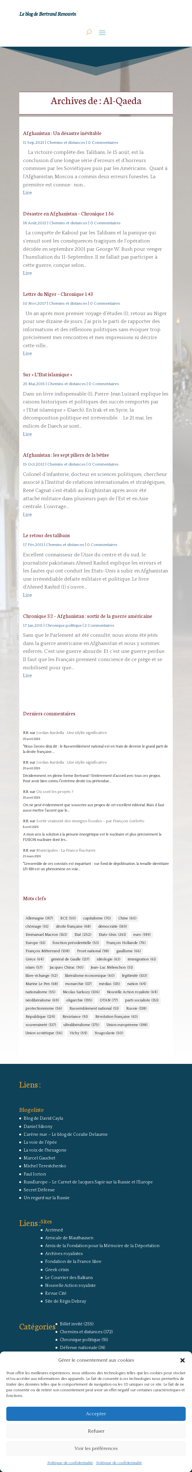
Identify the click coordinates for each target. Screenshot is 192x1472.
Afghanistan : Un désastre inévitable (62, 132)
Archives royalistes (64, 1253)
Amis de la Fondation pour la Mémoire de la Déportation (102, 1245)
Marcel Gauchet (39, 1158)
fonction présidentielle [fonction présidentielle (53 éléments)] (76, 943)
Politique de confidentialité (70, 1463)
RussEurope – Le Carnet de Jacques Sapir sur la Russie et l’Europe (88, 1182)
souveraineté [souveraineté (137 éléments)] (41, 1025)
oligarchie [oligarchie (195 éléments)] (79, 1000)
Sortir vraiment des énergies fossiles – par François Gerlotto (90, 821)
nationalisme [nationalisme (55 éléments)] (40, 992)
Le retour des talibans (46, 534)
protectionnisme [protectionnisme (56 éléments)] (44, 1009)
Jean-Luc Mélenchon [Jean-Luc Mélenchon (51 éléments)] (112, 968)
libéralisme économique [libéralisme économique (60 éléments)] (89, 976)
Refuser (96, 1431)
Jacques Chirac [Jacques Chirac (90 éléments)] (66, 968)
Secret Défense (39, 1190)
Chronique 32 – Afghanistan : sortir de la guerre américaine (87, 615)
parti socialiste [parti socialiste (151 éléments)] (141, 1000)
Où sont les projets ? (54, 791)
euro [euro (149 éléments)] (141, 935)
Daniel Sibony (38, 1126)
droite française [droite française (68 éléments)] (73, 927)
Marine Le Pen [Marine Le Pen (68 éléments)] (42, 984)
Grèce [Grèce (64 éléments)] (35, 959)
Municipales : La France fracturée (66, 850)
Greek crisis (57, 1269)
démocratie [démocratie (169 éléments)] (112, 927)
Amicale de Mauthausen (69, 1237)
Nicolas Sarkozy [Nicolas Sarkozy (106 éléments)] (81, 992)
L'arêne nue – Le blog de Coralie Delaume (66, 1134)
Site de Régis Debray (65, 1301)
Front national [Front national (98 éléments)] (93, 951)
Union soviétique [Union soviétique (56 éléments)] (44, 1033)
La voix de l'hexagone (45, 1150)
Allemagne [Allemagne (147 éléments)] (39, 918)
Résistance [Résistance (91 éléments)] (75, 1017)
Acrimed (54, 1230)
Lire (27, 193)
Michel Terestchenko (45, 1166)
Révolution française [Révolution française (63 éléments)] (116, 1017)
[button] (182, 1360)
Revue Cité (56, 1293)
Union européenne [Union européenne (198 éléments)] (127, 1025)
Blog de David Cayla (43, 1118)
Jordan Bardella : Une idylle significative (71, 732)
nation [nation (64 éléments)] (136, 984)
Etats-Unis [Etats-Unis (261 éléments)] (112, 935)
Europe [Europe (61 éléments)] (35, 943)
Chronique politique (63, 625)
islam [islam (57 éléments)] (34, 968)
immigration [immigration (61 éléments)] (142, 959)
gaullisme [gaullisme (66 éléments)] (128, 951)
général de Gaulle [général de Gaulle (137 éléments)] (70, 959)
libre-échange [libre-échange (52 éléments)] (41, 976)
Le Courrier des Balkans (69, 1277)
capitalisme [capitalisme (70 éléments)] (97, 918)
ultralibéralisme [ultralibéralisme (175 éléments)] (81, 1025)
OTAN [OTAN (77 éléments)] (109, 1000)
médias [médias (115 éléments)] (109, 984)
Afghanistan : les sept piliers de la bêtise (66, 454)
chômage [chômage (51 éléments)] (37, 927)
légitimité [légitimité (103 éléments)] (134, 976)
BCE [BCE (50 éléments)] (68, 918)
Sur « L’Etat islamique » (47, 374)
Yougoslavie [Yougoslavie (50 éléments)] (109, 1033)
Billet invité (71, 1324)
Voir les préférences (96, 1448)
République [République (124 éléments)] (40, 1017)
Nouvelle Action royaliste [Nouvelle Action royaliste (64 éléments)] (132, 992)
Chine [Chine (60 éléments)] (127, 918)
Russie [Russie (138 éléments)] (136, 1009)
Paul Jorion (35, 1174)
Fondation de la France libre (73, 1261)
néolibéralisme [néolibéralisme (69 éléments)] (42, 1000)
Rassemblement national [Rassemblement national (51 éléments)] (94, 1009)
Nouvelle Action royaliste (70, 1285)
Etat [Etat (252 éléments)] (82, 935)
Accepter (96, 1413)
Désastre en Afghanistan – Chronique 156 (68, 213)
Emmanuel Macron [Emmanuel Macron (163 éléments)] (46, 935)
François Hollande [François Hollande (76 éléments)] (125, 943)
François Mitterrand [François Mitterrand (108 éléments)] (47, 951)
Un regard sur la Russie (47, 1197)
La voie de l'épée (40, 1142)
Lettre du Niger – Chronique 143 (58, 293)
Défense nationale (78, 1347)
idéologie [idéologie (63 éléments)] (108, 959)
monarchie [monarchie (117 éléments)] (78, 984)
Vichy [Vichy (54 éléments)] (78, 1033)
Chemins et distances (66, 142)
